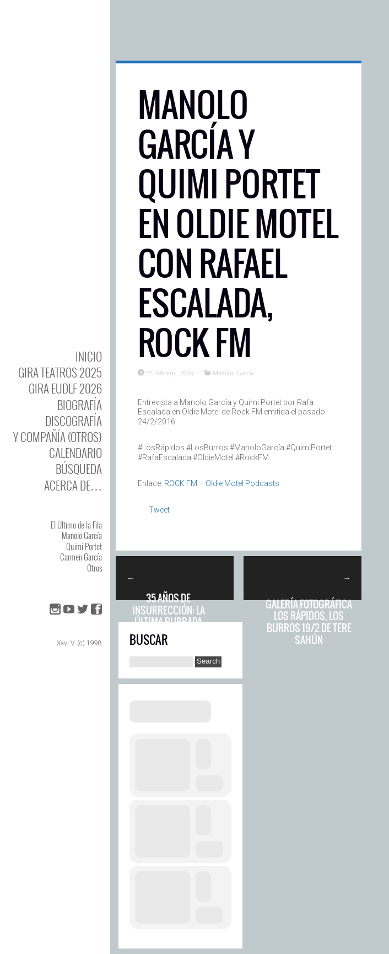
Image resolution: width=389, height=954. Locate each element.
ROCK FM (180, 483)
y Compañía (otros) (57, 436)
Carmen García (81, 557)
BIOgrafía (79, 404)
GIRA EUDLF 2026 (65, 388)
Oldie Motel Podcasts (242, 483)
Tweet (159, 509)
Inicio (88, 356)
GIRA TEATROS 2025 (60, 372)
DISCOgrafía (73, 420)
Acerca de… (73, 485)
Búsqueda (79, 468)
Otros (94, 568)
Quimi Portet (84, 546)
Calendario (75, 452)
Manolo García (82, 535)
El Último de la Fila (76, 525)
